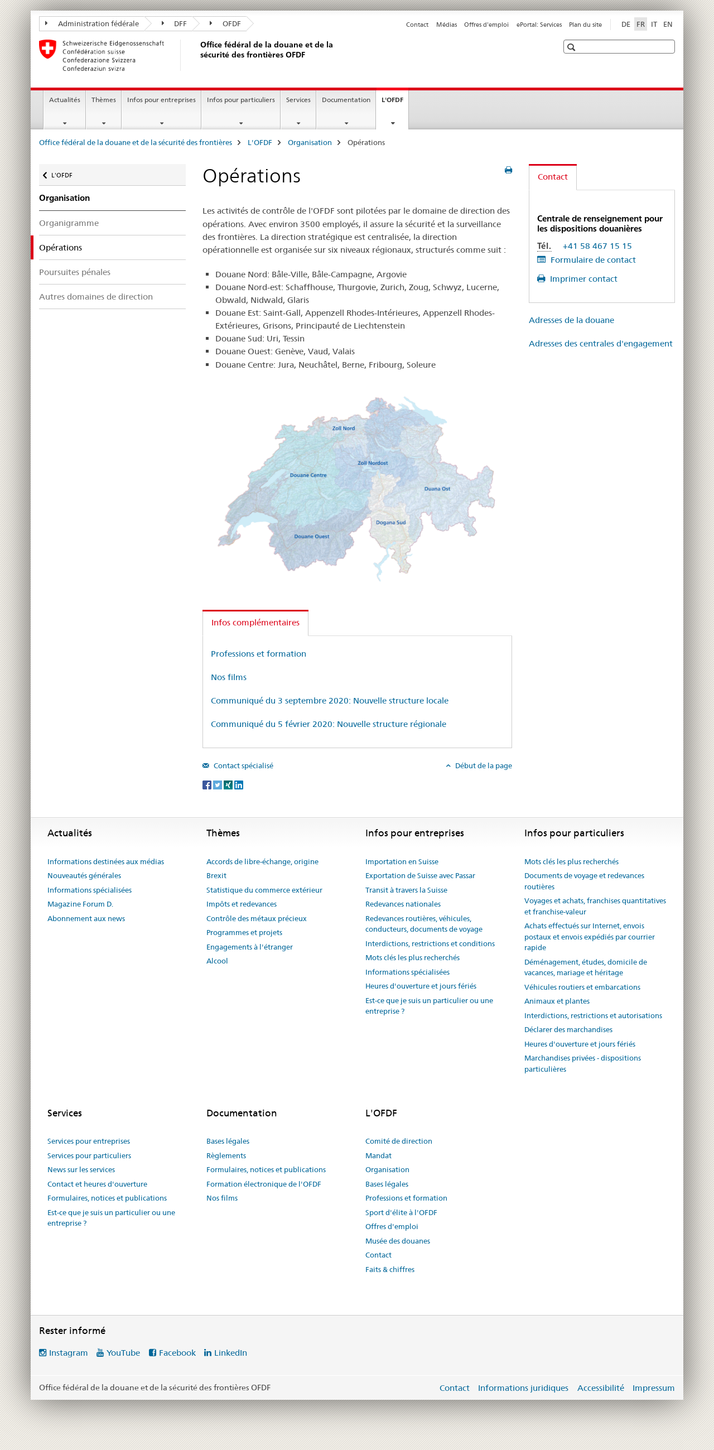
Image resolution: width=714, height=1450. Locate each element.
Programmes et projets (244, 932)
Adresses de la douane (571, 320)
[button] (572, 47)
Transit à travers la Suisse (406, 889)
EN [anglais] (668, 24)
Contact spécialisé (242, 765)
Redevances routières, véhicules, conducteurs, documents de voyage (424, 924)
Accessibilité (600, 1387)
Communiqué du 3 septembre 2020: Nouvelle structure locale (329, 700)
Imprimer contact (582, 278)
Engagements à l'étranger (249, 946)
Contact (417, 24)
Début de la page (483, 765)
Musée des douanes (397, 1240)
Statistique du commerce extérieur (264, 889)
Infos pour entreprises (161, 99)
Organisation (310, 142)
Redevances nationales (403, 903)
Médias (446, 24)
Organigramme (69, 223)
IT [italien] (654, 24)
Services (298, 99)
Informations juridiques (523, 1387)
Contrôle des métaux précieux (256, 918)
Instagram (68, 1352)
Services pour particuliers (89, 1155)
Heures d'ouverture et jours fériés (420, 985)
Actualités (64, 99)
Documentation (346, 99)
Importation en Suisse (401, 861)
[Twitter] (218, 783)
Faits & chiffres (389, 1269)
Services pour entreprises (88, 1140)
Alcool (217, 960)
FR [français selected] (640, 24)
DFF (174, 23)
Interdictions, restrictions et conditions (430, 943)
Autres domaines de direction (96, 296)
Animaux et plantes (557, 1000)
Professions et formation (258, 653)
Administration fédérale (92, 23)
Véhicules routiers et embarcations (582, 986)
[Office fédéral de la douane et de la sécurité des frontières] (198, 55)
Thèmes (103, 99)
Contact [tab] (553, 176)
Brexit (216, 875)
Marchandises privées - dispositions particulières (582, 1063)
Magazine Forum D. (80, 903)
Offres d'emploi (486, 24)
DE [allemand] (625, 24)
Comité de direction (398, 1140)
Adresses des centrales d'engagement (601, 343)
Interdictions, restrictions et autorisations (593, 1015)
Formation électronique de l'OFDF (263, 1183)
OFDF (225, 23)
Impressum (654, 1387)
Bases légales (227, 1140)
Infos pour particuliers (241, 99)
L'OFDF (395, 103)
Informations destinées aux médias (105, 861)
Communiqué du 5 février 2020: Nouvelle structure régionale (328, 724)
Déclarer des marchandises (568, 1029)
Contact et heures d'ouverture (97, 1183)
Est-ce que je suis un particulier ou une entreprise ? (429, 1006)
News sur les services (81, 1169)
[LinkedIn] (238, 783)
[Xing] (229, 783)
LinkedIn (230, 1352)
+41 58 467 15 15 (597, 245)
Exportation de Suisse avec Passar (420, 875)
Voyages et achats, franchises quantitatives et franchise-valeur (595, 906)
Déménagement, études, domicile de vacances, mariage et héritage (585, 967)
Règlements (226, 1155)
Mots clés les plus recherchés (412, 957)
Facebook (177, 1352)
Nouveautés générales (84, 875)
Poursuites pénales (74, 272)
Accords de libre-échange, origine (262, 861)
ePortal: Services (539, 24)
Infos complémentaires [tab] (255, 622)
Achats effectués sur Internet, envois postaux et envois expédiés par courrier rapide (589, 936)
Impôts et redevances (241, 903)
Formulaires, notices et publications (107, 1197)
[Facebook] (207, 783)
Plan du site (585, 24)
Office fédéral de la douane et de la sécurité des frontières (135, 142)
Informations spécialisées (89, 889)
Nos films (229, 677)
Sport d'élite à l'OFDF (401, 1212)
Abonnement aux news (86, 918)
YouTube (123, 1352)
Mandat (378, 1155)
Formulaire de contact (592, 259)
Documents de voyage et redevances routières (584, 881)
